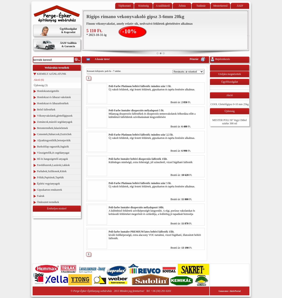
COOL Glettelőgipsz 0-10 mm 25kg (230, 104)
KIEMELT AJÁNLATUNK (51, 73)
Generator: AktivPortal (230, 291)
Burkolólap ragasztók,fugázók (53, 146)
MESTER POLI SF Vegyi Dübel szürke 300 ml (229, 122)
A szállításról (163, 5)
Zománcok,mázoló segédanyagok (54, 121)
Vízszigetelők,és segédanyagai (53, 152)
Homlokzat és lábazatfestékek (53, 103)
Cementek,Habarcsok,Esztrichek (54, 134)
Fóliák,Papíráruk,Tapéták (50, 177)
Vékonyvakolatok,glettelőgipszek (54, 115)
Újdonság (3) (41, 85)
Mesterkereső (220, 5)
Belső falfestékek (46, 109)
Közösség (143, 5)
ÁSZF (240, 5)
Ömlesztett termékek (48, 202)
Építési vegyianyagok (48, 183)
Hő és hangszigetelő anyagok (52, 158)
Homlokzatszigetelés (48, 91)
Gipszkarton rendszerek (49, 189)
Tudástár (201, 5)
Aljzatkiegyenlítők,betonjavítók (53, 140)
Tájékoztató (124, 5)
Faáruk (40, 195)
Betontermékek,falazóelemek (52, 128)
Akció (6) (39, 79)
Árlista (182, 5)
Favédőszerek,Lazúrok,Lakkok (53, 165)
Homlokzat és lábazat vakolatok (54, 97)
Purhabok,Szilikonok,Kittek (52, 171)
